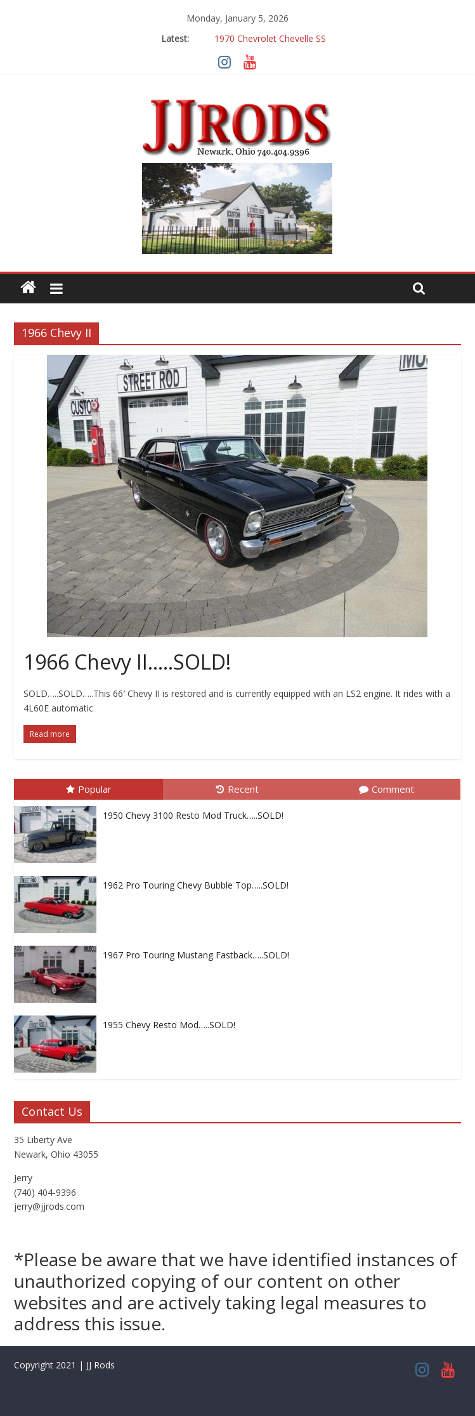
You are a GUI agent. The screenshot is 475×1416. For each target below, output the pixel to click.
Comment (386, 789)
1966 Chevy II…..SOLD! (127, 661)
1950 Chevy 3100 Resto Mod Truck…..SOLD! (193, 815)
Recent (237, 789)
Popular (89, 789)
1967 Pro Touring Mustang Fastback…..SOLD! (196, 955)
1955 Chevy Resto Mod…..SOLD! (169, 1025)
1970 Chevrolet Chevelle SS (270, 38)
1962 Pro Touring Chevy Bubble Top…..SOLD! (196, 885)
